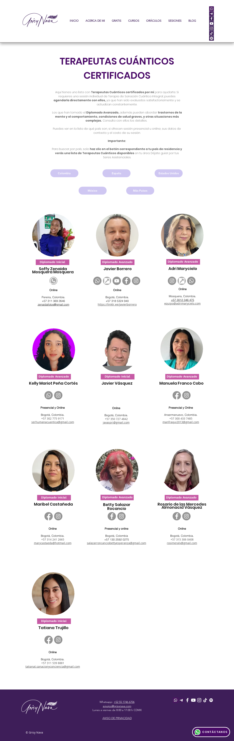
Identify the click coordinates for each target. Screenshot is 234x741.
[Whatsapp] (97, 281)
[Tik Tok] (205, 700)
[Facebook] (126, 281)
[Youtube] (193, 700)
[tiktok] (211, 33)
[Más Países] (140, 191)
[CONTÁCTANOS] (211, 732)
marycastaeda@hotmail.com (52, 543)
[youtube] (211, 23)
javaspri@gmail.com (116, 422)
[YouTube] (117, 281)
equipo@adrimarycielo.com (182, 303)
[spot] (211, 38)
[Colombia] (64, 173)
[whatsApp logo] (53, 281)
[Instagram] (136, 281)
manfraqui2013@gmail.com (181, 422)
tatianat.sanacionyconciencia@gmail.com (52, 666)
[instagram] (211, 28)
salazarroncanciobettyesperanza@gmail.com (116, 543)
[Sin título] (107, 281)
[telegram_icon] (211, 13)
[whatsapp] (211, 8)
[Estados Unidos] (169, 173)
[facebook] (211, 18)
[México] (93, 191)
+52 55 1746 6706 (124, 702)
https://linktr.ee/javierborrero (117, 304)
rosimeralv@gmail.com (182, 543)
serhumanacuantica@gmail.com (52, 422)
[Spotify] (211, 700)
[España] (116, 173)
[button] (134, 21)
